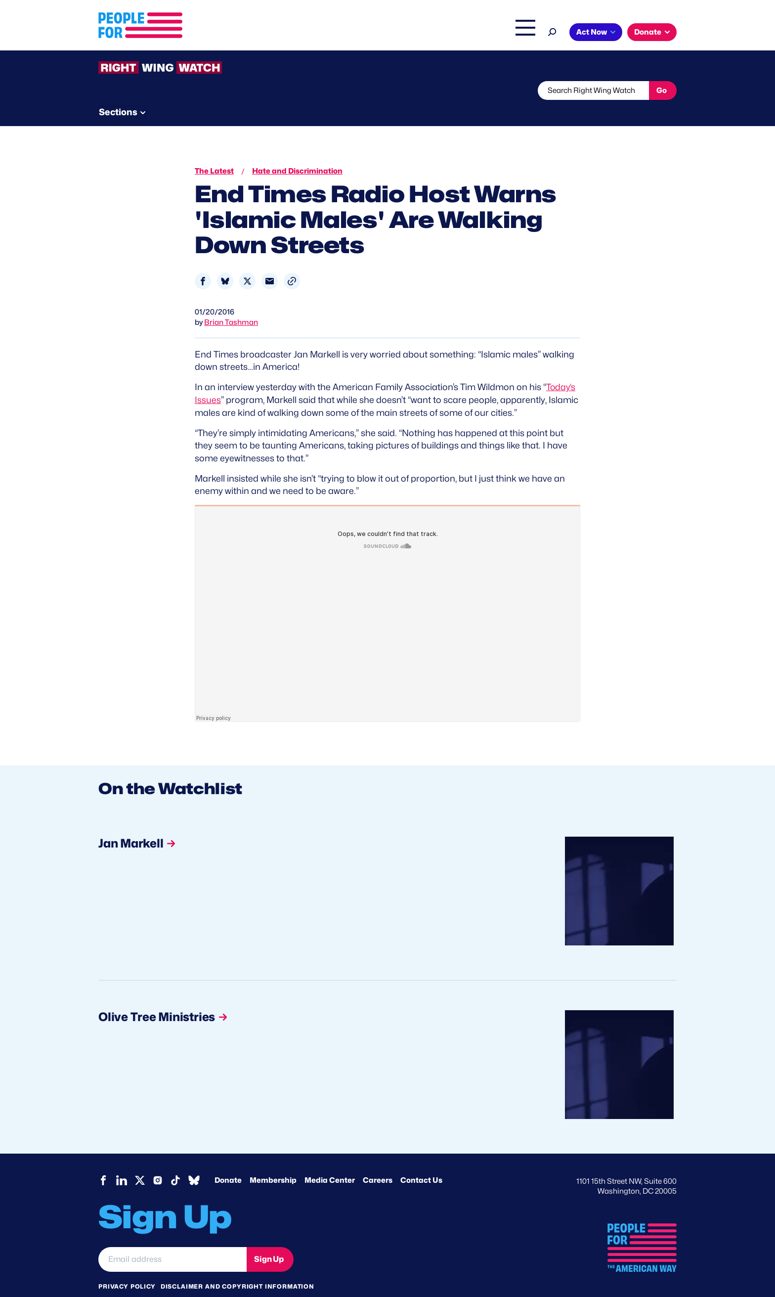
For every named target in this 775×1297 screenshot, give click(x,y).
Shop (519, 33)
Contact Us (421, 1161)
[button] (292, 262)
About (319, 33)
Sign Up (269, 1239)
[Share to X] (247, 262)
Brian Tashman (231, 303)
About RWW (285, 90)
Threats (169, 90)
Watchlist (228, 90)
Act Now (591, 32)
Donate (647, 32)
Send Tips (420, 90)
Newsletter (354, 90)
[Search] (552, 31)
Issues (360, 33)
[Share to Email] (269, 262)
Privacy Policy (127, 1267)
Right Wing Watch (421, 33)
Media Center (329, 1161)
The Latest (481, 33)
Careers (377, 1161)
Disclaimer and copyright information (237, 1267)
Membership (273, 1161)
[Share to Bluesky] (225, 262)
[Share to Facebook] (203, 262)
